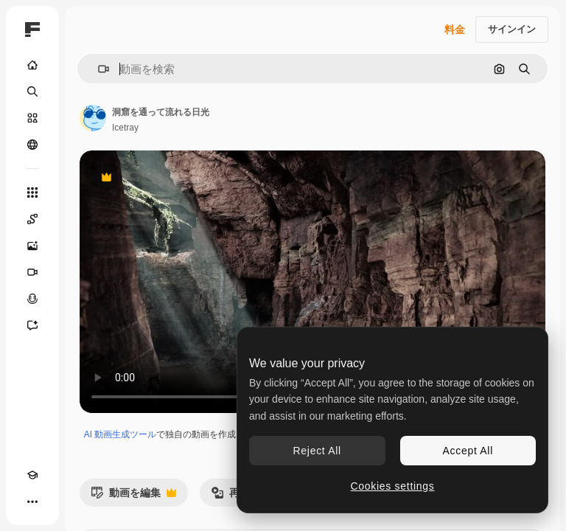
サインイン (512, 29)
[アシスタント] (32, 325)
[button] (97, 68)
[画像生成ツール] (32, 245)
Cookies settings (393, 486)
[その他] (32, 501)
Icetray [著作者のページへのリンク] (125, 127)
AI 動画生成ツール (120, 434)
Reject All (317, 451)
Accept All (468, 451)
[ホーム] (32, 65)
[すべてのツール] (32, 192)
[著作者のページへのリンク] (93, 118)
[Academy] (32, 475)
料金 (454, 29)
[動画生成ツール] (32, 272)
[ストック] (32, 118)
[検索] (32, 91)
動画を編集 (133, 497)
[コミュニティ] (32, 144)
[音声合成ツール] (32, 298)
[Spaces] (32, 219)
